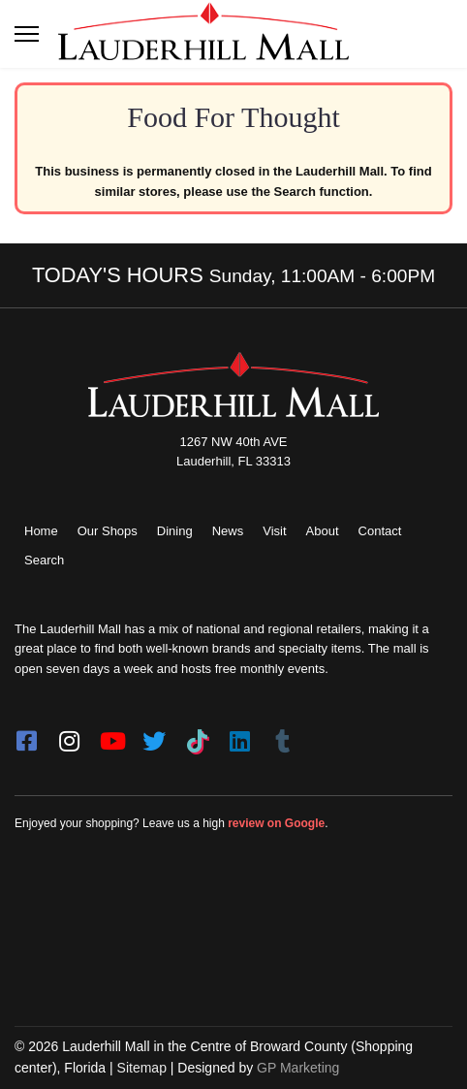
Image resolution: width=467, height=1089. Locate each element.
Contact (380, 531)
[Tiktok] (196, 735)
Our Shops (108, 531)
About (322, 531)
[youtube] (111, 735)
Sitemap (142, 1067)
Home (41, 531)
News (228, 531)
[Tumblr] (282, 735)
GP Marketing (298, 1067)
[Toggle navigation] (27, 34)
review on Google (276, 823)
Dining (175, 531)
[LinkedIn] (239, 735)
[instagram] (68, 735)
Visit (274, 531)
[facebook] (26, 735)
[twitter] (154, 735)
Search (44, 560)
